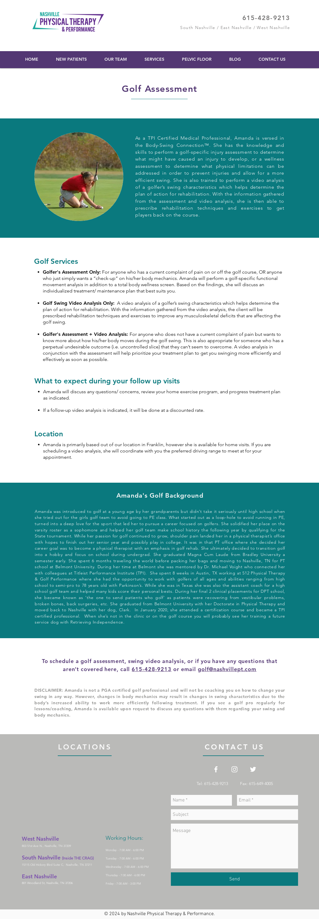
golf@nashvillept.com (227, 669)
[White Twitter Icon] (253, 769)
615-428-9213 (266, 18)
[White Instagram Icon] (234, 769)
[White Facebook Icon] (216, 769)
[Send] (234, 879)
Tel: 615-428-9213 (218, 783)
